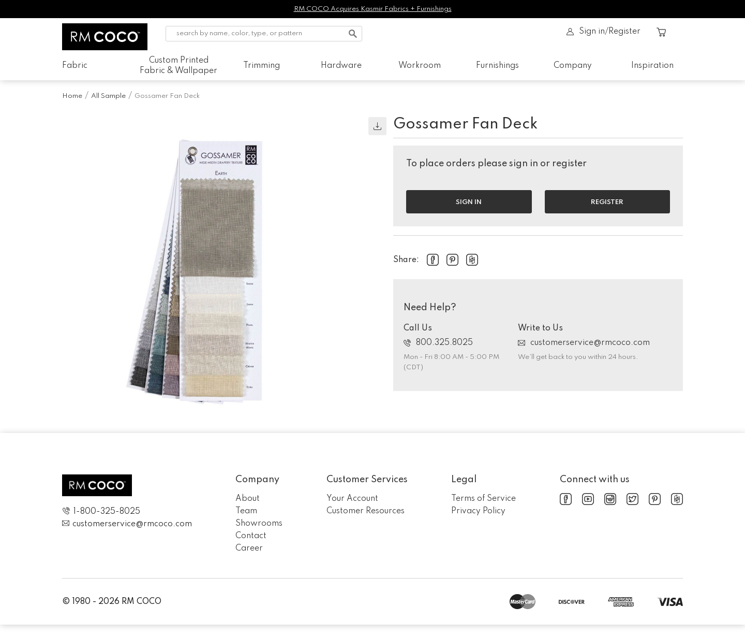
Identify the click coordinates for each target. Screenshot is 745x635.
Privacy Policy (478, 511)
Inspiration (652, 66)
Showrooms (258, 523)
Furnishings (497, 66)
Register (607, 202)
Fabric (74, 66)
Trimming (261, 66)
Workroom (419, 66)
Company (573, 66)
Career (249, 548)
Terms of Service (483, 499)
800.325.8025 (438, 343)
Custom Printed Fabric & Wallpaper (178, 65)
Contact (250, 536)
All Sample (108, 96)
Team (246, 511)
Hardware (341, 66)
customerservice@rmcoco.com (584, 343)
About (247, 499)
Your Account (352, 499)
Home (72, 96)
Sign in (469, 202)
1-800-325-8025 (101, 511)
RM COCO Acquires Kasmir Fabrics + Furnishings (373, 9)
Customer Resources (365, 511)
